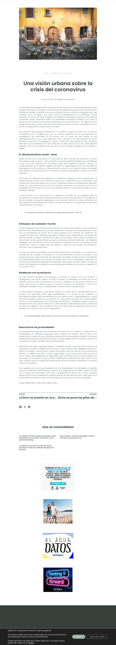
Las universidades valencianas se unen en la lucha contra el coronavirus (57, 316)
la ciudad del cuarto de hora (34, 331)
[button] (20, 407)
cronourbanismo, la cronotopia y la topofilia (78, 368)
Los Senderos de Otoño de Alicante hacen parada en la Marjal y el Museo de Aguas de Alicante (36, 448)
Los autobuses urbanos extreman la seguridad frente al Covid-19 (53, 212)
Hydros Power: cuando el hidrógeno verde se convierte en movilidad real (77, 437)
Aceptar (79, 637)
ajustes (31, 643)
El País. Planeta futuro (27, 383)
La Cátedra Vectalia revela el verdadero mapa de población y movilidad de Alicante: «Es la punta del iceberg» (37, 438)
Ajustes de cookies (97, 637)
